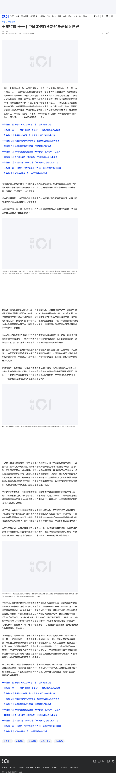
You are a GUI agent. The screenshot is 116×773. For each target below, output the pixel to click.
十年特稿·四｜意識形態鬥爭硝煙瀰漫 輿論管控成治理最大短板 (31, 140)
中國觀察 (11, 22)
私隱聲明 (64, 767)
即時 (48, 16)
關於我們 (13, 767)
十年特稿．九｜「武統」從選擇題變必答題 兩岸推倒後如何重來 (31, 168)
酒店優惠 (24, 16)
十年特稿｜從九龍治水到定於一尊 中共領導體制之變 (26, 124)
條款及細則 (74, 767)
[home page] (5, 16)
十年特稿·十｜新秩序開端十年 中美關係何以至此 (24, 173)
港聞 (12, 16)
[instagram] (99, 761)
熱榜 (54, 16)
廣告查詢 (29, 767)
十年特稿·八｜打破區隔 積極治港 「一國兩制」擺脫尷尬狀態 (30, 162)
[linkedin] (108, 761)
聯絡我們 (55, 767)
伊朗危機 (34, 16)
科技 (81, 16)
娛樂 (17, 16)
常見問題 (46, 767)
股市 (70, 16)
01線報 (4, 767)
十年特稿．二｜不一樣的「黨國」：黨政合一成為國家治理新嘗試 (31, 130)
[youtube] (103, 761)
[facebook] (94, 761)
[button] (102, 33)
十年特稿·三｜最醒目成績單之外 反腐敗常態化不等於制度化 (29, 135)
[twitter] (112, 761)
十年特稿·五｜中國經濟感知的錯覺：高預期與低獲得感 (26, 146)
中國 (65, 16)
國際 (59, 16)
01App (37, 767)
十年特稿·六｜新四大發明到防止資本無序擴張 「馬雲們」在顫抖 (31, 151)
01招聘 (21, 767)
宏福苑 (42, 16)
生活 (75, 16)
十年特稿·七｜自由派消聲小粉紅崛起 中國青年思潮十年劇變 (29, 157)
